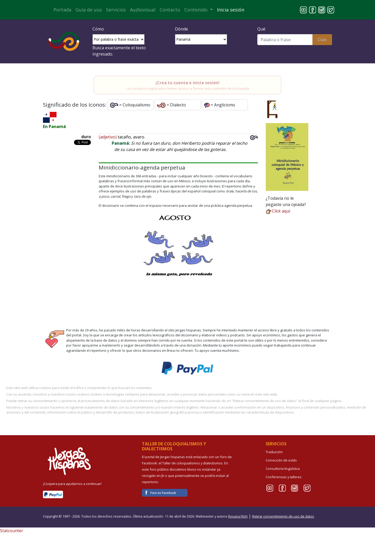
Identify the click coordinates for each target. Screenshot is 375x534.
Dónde (181, 29)
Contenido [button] (196, 10)
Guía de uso (89, 10)
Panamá (57, 126)
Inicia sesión (230, 10)
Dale (322, 40)
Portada (62, 10)
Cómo (98, 29)
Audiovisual (142, 10)
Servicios (116, 10)
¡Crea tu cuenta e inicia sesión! (187, 83)
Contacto (170, 10)
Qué (261, 29)
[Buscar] (284, 39)
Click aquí (278, 211)
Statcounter (11, 530)
